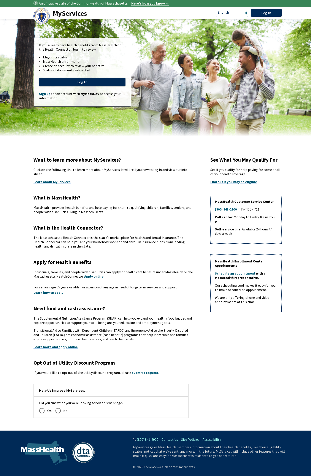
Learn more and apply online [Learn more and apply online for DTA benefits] (55, 347)
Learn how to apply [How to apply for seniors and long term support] (48, 292)
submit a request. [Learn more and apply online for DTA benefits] (145, 372)
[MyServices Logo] (61, 16)
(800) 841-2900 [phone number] (147, 439)
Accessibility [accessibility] (212, 439)
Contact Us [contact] (170, 439)
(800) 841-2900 (226, 209)
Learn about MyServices (52, 182)
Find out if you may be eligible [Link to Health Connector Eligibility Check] (233, 182)
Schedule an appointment (235, 273)
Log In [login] (266, 13)
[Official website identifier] (104, 3)
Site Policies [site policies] (190, 439)
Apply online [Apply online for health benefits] (93, 276)
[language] (232, 13)
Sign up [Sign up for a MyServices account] (45, 94)
